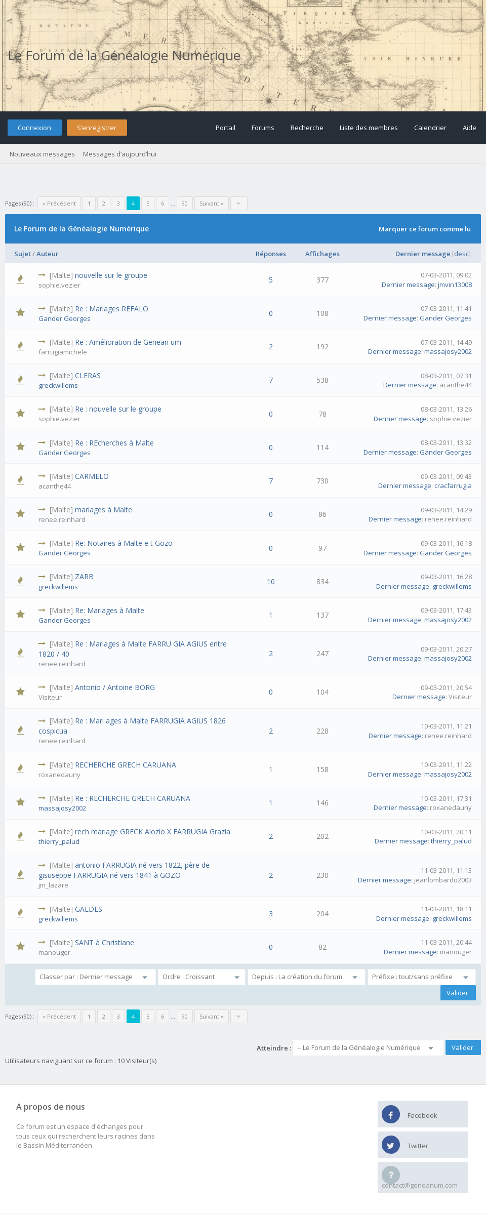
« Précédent (59, 203)
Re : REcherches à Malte (114, 443)
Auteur (47, 253)
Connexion (34, 127)
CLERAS (88, 375)
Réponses (271, 253)
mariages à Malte (103, 509)
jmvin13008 (455, 284)
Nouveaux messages (42, 153)
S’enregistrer (96, 127)
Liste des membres (369, 127)
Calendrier (430, 127)
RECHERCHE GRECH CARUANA (125, 765)
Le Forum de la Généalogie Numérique (124, 55)
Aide (469, 127)
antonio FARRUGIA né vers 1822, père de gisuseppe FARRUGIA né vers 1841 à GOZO (124, 870)
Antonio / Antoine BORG (115, 687)
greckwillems (58, 385)
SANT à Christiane (104, 942)
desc (461, 253)
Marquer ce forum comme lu (425, 228)
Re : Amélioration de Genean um (128, 342)
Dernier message (423, 253)
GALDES (88, 909)
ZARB (84, 576)
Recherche (307, 127)
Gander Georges (64, 318)
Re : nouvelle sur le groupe (118, 409)
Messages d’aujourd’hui (119, 153)
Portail (225, 127)
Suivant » (211, 203)
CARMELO (92, 476)
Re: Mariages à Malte (109, 610)
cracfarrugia (453, 485)
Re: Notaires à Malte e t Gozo (124, 543)
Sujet (22, 253)
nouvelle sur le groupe (111, 275)
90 (185, 203)
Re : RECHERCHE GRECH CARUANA (132, 798)
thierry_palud (58, 841)
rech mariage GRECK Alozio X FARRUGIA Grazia (152, 831)
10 (271, 581)
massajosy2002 (448, 351)
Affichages (322, 253)
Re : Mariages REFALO (111, 308)
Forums (263, 127)
